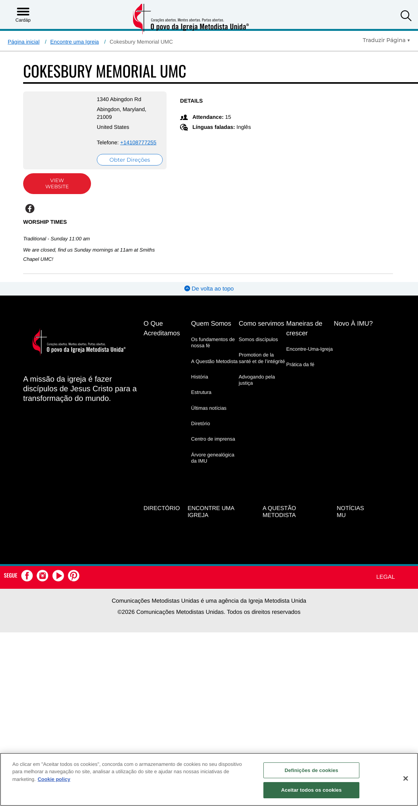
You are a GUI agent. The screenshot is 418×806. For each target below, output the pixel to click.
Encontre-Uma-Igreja (309, 357)
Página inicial (24, 42)
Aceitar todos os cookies (311, 790)
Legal (385, 583)
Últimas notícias (209, 415)
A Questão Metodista (214, 369)
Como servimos (261, 331)
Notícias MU (350, 518)
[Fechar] (405, 778)
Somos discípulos (258, 347)
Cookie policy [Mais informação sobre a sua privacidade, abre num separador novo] (54, 779)
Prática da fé (300, 372)
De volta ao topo (209, 296)
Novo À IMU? (353, 331)
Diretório (200, 431)
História (199, 384)
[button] (406, 16)
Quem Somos (211, 331)
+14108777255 (107, 150)
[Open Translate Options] (386, 40)
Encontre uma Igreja (74, 42)
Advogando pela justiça (257, 388)
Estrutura (201, 400)
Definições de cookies (311, 770)
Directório (161, 514)
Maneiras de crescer (304, 336)
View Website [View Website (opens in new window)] (53, 191)
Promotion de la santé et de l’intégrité (262, 366)
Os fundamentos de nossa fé (213, 350)
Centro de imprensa (213, 446)
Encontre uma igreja (210, 518)
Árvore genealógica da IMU (212, 465)
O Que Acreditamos (161, 336)
